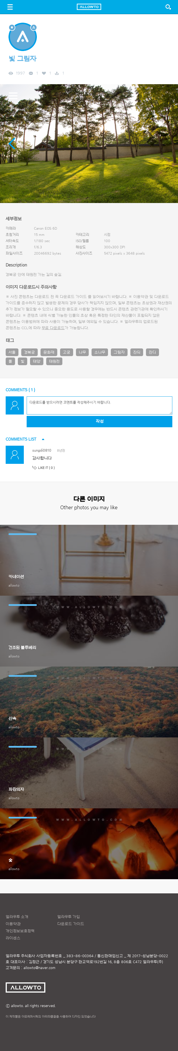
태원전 (54, 361)
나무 (82, 352)
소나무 (99, 352)
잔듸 (136, 352)
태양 (37, 361)
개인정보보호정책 (20, 931)
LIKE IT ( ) (46, 468)
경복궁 (29, 352)
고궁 (66, 352)
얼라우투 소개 (17, 917)
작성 (99, 421)
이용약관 (13, 924)
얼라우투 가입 (68, 917)
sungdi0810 (41, 450)
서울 (12, 352)
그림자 (119, 352)
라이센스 (13, 938)
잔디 (152, 352)
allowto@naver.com (39, 968)
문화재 (48, 352)
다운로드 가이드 (73, 297)
